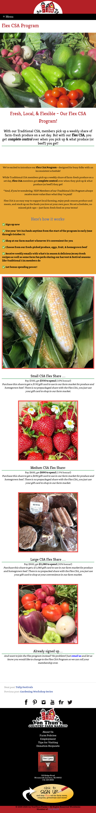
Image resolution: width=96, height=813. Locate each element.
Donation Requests (48, 746)
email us (76, 656)
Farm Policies (48, 735)
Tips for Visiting (48, 742)
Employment (48, 739)
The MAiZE (53, 809)
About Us (48, 732)
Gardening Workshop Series (36, 692)
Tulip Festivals (24, 687)
